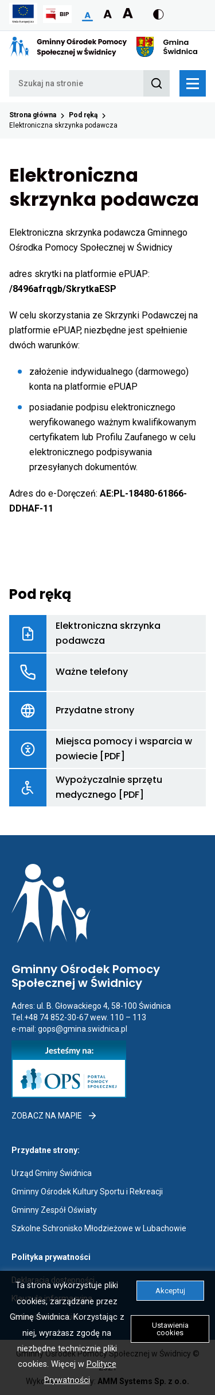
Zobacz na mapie (54, 1115)
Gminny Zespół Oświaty (54, 1210)
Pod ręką (83, 115)
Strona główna (32, 115)
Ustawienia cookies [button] (170, 1329)
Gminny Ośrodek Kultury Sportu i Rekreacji (87, 1191)
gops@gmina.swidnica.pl (82, 1028)
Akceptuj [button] (170, 1290)
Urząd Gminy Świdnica (51, 1173)
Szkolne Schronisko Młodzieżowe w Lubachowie (98, 1228)
